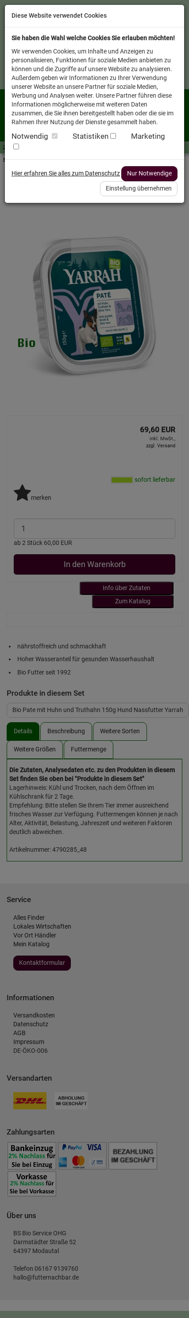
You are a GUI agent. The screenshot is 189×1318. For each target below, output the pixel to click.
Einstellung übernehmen (139, 188)
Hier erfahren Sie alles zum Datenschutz (66, 173)
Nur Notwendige (149, 173)
